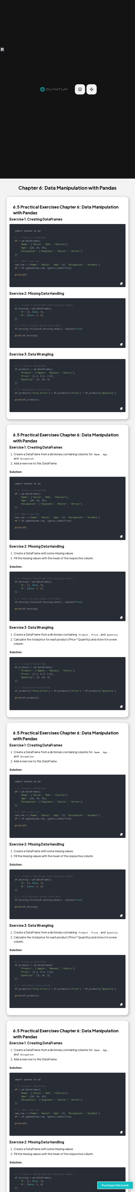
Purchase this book (115, 1185)
